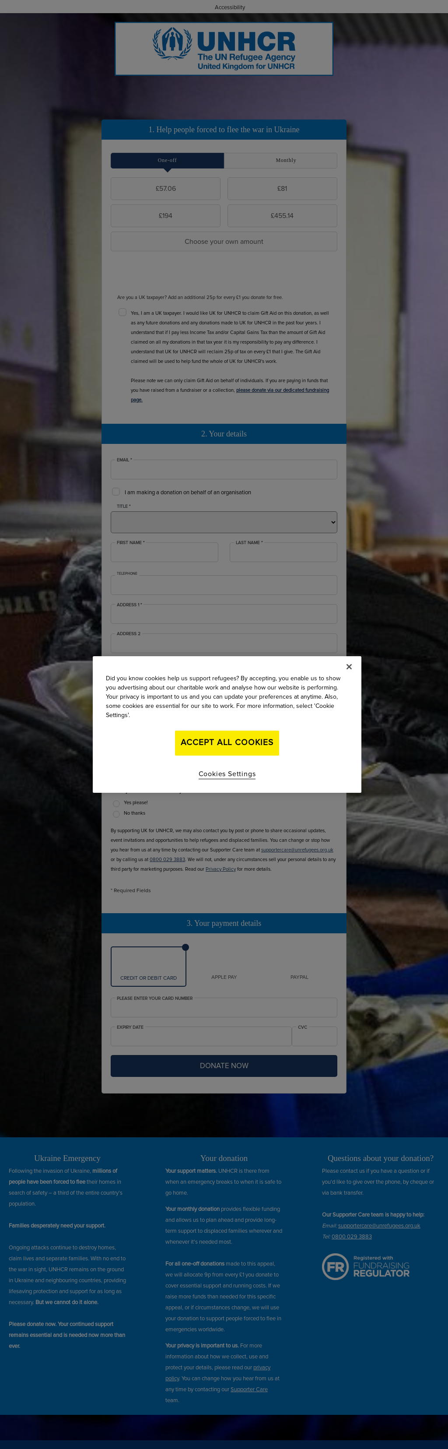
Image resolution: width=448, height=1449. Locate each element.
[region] (227, 724)
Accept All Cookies (227, 743)
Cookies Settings (227, 774)
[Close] (349, 666)
